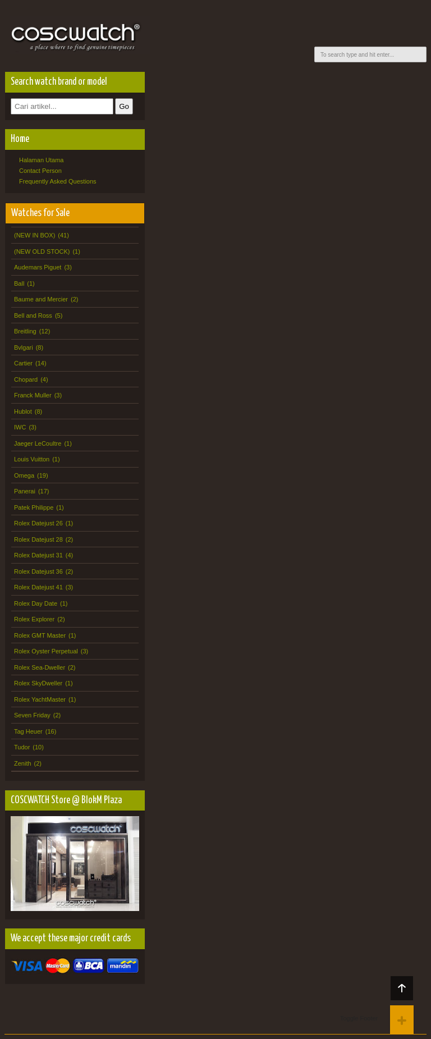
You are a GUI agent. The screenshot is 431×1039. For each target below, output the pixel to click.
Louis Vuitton (31, 459)
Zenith (22, 763)
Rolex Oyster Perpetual (46, 651)
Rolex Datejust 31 (38, 555)
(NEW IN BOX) (34, 235)
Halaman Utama (41, 160)
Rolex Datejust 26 (38, 523)
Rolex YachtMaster (40, 699)
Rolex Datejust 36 (38, 571)
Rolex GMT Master (40, 635)
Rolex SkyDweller (38, 683)
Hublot (23, 411)
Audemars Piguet (37, 267)
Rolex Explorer (34, 619)
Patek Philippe (33, 507)
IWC (20, 427)
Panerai (24, 491)
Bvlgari (23, 347)
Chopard (26, 379)
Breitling (25, 331)
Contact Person (40, 170)
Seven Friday (32, 715)
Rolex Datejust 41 (38, 587)
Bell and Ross (33, 315)
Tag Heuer (28, 731)
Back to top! (402, 988)
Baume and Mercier (41, 299)
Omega (24, 475)
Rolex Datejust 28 (38, 539)
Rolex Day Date (35, 603)
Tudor (22, 747)
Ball (19, 283)
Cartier (23, 363)
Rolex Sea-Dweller (39, 667)
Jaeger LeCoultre (37, 443)
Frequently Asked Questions (58, 181)
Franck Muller (33, 395)
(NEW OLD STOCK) (42, 251)
